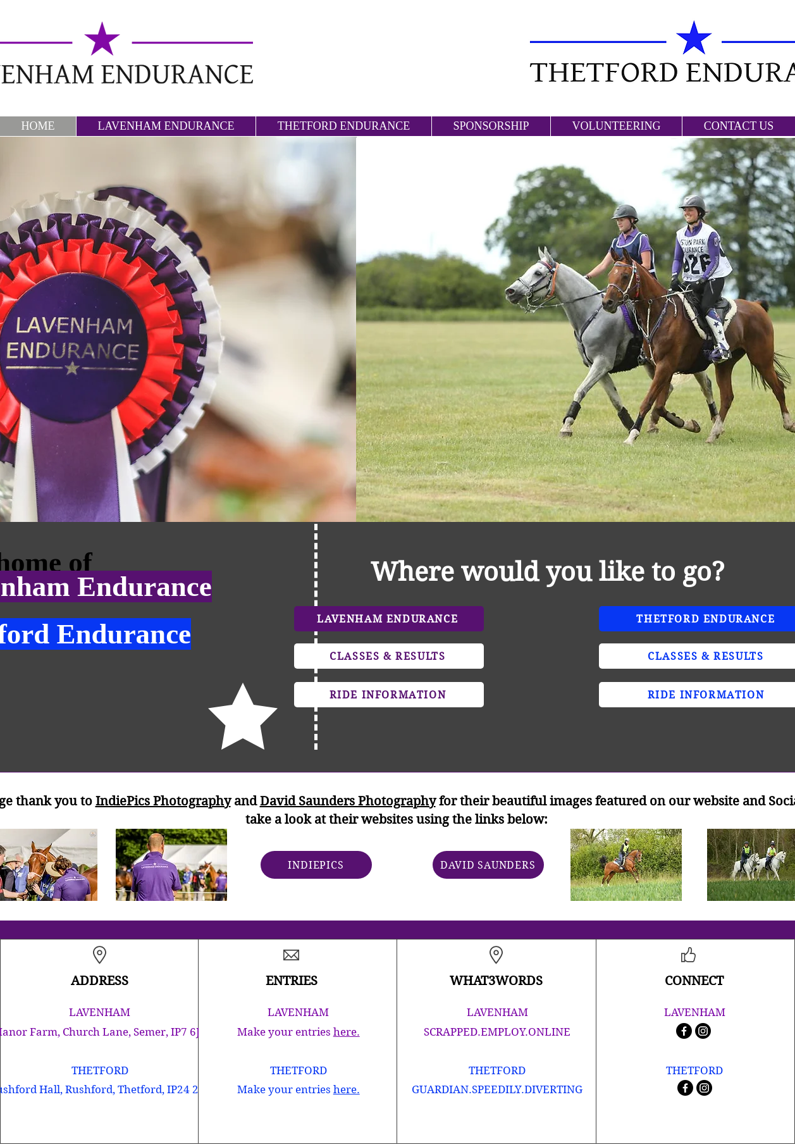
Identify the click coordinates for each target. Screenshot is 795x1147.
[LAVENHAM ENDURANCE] (389, 618)
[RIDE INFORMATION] (389, 694)
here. (346, 1032)
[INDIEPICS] (316, 865)
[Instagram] (703, 1031)
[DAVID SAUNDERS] (488, 865)
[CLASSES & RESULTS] (389, 656)
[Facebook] (684, 1031)
